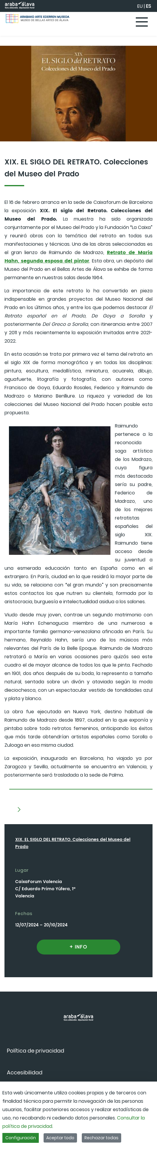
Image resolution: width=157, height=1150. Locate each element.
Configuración (20, 1138)
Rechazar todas (101, 1138)
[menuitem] (35, 1050)
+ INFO (78, 946)
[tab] (81, 787)
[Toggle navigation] (142, 22)
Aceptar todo (60, 1138)
